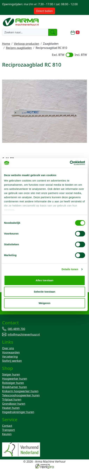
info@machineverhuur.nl (24, 334)
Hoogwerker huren (14, 379)
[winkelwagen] (75, 32)
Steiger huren (11, 374)
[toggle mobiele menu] (84, 32)
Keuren (7, 434)
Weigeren (44, 303)
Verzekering (10, 356)
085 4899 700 (16, 329)
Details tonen (70, 269)
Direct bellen (44, 11)
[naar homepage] (21, 22)
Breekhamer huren (14, 387)
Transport (8, 430)
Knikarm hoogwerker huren (20, 391)
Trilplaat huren (11, 399)
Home (6, 44)
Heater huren (11, 408)
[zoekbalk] (25, 32)
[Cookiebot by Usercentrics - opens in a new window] (69, 163)
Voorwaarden (11, 352)
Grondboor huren (13, 404)
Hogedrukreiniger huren (18, 412)
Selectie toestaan (44, 291)
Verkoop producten (26, 44)
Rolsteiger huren (13, 383)
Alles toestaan (45, 280)
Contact (7, 426)
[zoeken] (52, 32)
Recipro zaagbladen (19, 48)
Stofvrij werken (12, 361)
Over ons (8, 348)
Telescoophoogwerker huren (21, 395)
